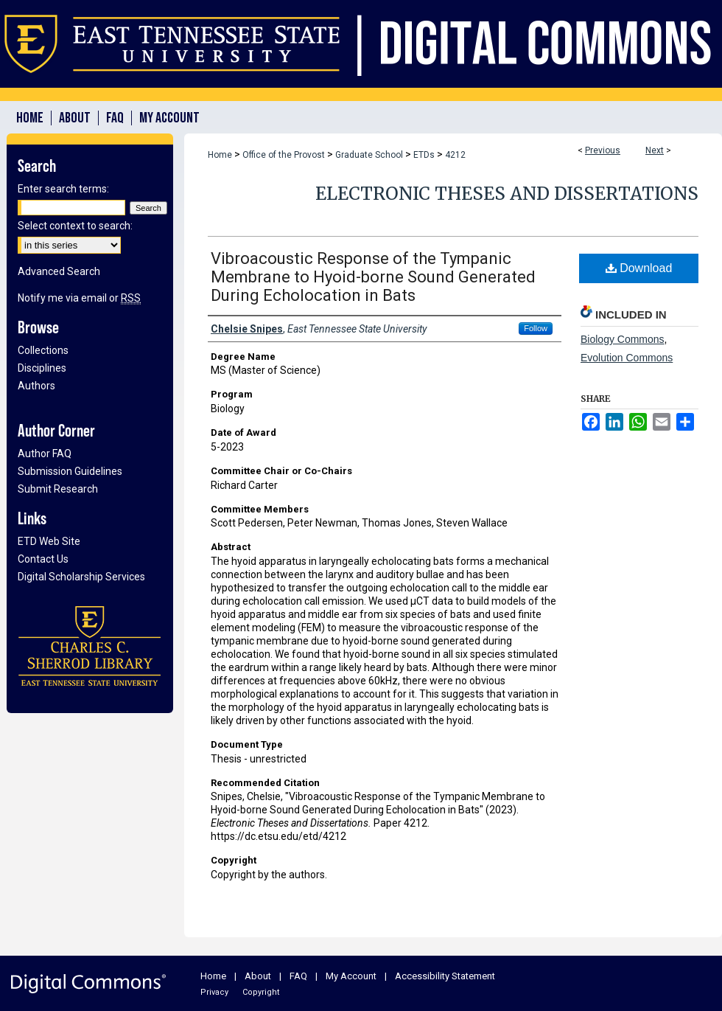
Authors (36, 386)
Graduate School (369, 155)
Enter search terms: (63, 189)
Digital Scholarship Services (81, 577)
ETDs (424, 155)
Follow (535, 328)
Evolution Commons (627, 358)
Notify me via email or (79, 298)
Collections (43, 350)
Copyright (260, 992)
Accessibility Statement (445, 976)
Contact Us (43, 559)
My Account (351, 976)
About (258, 976)
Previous (602, 150)
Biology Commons (623, 339)
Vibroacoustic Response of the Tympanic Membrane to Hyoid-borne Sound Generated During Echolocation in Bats (373, 277)
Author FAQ (44, 453)
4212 (455, 155)
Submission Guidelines (70, 471)
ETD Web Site (49, 541)
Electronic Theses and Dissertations (506, 193)
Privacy (214, 992)
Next (654, 150)
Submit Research (58, 489)
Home (220, 155)
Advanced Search (59, 271)
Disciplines (42, 368)
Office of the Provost (283, 155)
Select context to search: (75, 226)
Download (639, 268)
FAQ (298, 976)
